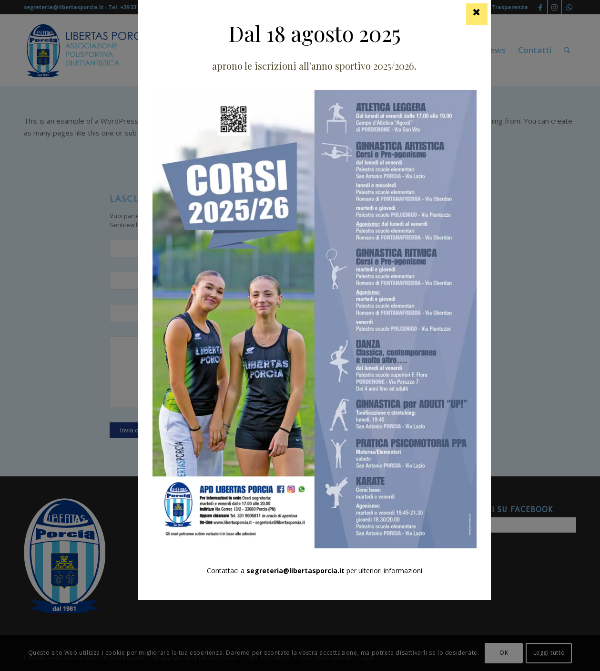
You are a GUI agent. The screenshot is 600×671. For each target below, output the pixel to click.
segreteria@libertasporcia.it (295, 570)
